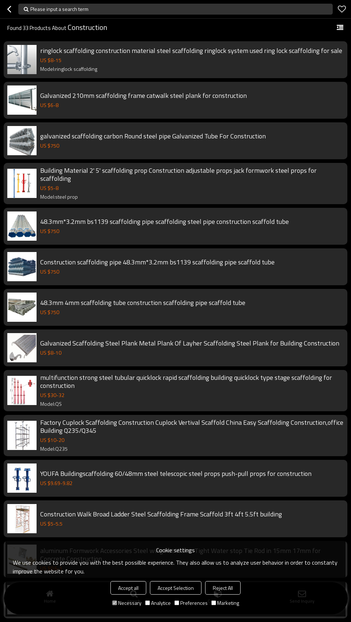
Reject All (223, 588)
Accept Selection (176, 588)
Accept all (128, 588)
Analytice (158, 603)
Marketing (225, 603)
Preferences (191, 603)
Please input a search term (59, 9)
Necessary (126, 603)
